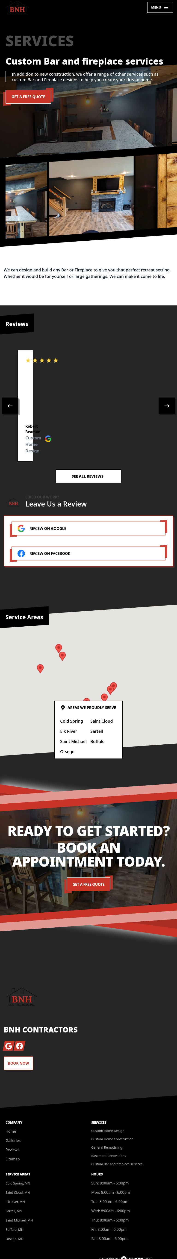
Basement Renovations (108, 1136)
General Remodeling (106, 1128)
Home (11, 1111)
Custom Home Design (107, 1111)
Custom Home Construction (112, 1119)
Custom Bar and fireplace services (116, 1144)
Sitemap (13, 1139)
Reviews (12, 1130)
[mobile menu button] (160, 7)
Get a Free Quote (28, 96)
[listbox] (88, 396)
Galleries (13, 1121)
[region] (88, 396)
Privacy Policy (156, 1247)
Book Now (18, 1043)
